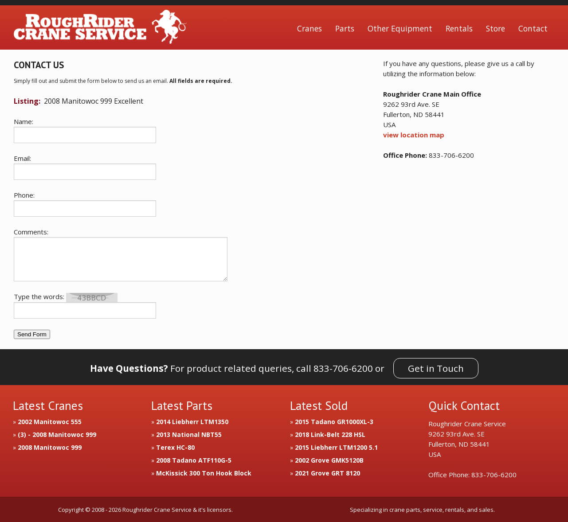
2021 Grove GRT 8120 (327, 473)
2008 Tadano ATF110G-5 (193, 460)
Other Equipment (400, 28)
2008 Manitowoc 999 (50, 447)
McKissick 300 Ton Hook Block (203, 473)
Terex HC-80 (175, 447)
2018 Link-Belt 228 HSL (330, 434)
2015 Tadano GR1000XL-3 (334, 421)
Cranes (309, 28)
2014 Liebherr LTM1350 (192, 421)
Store (495, 28)
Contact (533, 28)
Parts (344, 28)
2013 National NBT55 (189, 434)
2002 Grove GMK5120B (329, 460)
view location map (413, 134)
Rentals (459, 28)
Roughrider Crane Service (100, 28)
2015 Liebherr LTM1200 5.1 (336, 447)
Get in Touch (436, 368)
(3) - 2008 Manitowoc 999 (57, 434)
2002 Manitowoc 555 (50, 421)
